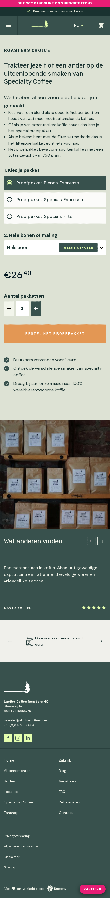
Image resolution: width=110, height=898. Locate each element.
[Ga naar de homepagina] (42, 25)
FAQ (62, 791)
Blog (62, 770)
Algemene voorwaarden (21, 846)
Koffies (10, 781)
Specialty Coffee (18, 802)
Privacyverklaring (17, 836)
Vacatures (67, 781)
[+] (36, 308)
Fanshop (11, 812)
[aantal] (22, 308)
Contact (66, 812)
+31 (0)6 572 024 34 (19, 725)
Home (9, 760)
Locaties (11, 791)
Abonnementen (17, 770)
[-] (9, 308)
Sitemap (10, 867)
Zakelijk (65, 760)
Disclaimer (12, 857)
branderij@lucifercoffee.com (25, 720)
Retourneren (69, 802)
